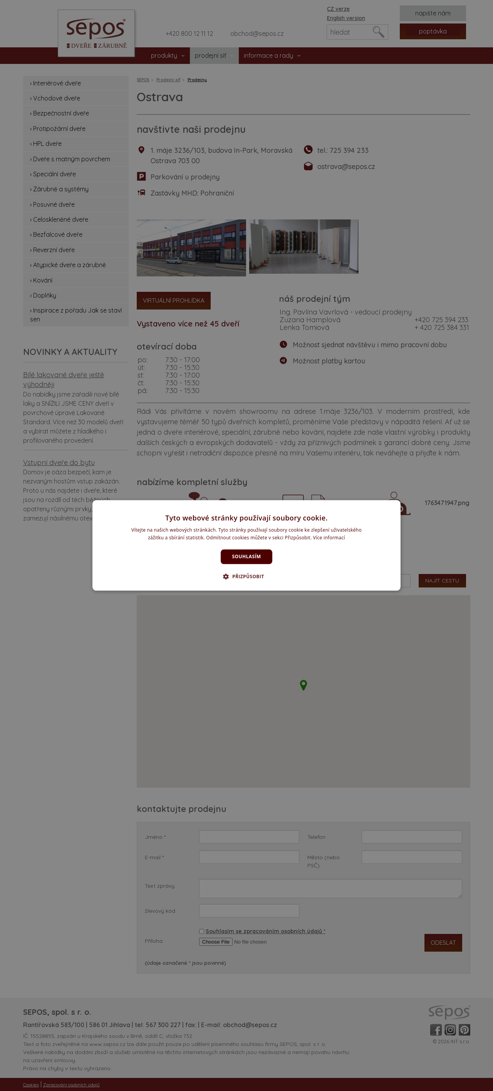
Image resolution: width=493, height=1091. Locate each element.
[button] (246, 576)
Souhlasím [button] (246, 556)
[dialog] (246, 545)
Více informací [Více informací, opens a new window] (329, 538)
